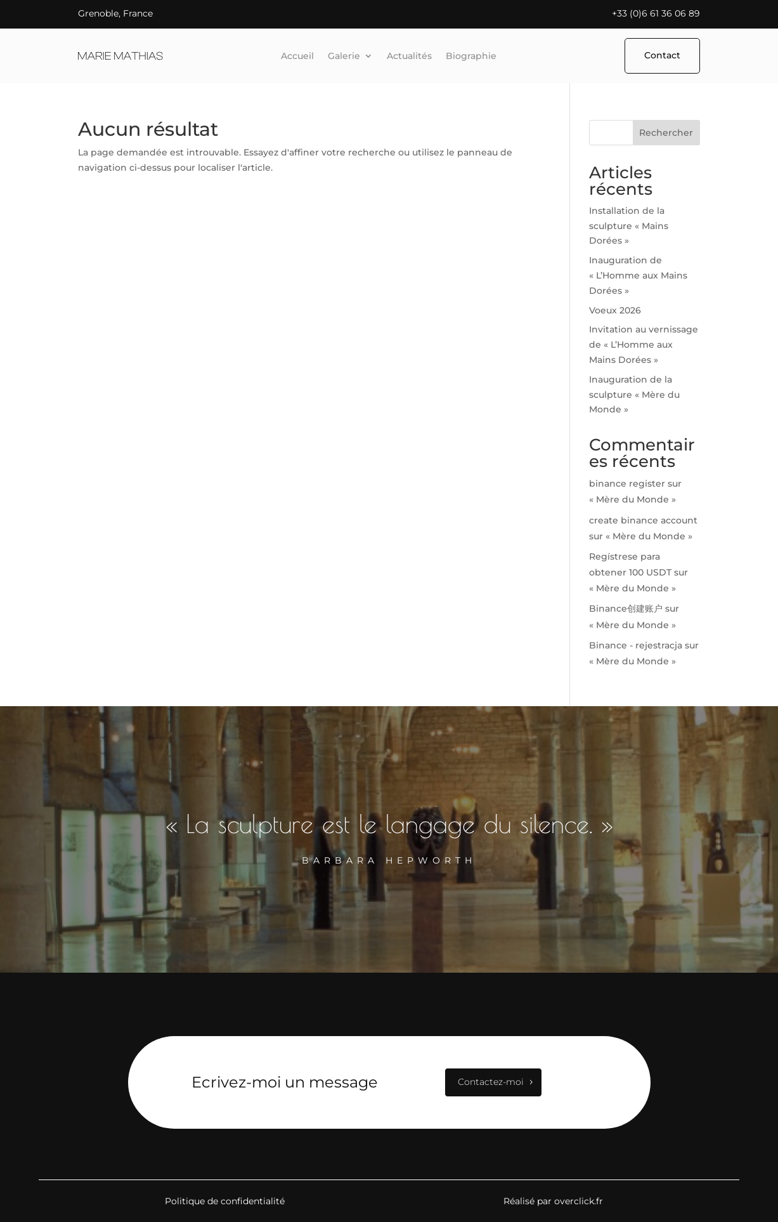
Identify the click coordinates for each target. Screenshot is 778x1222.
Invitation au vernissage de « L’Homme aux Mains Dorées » (643, 344)
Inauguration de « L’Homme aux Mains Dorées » (638, 275)
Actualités (409, 56)
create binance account (643, 520)
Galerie (344, 56)
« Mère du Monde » (632, 499)
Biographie (471, 56)
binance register (627, 483)
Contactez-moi (491, 1081)
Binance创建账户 (626, 608)
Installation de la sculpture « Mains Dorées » (628, 226)
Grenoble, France (115, 13)
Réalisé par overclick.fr (553, 1201)
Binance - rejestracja (635, 645)
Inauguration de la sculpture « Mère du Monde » (634, 395)
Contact (662, 55)
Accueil (297, 56)
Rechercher (666, 132)
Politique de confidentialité (225, 1201)
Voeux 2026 (615, 310)
